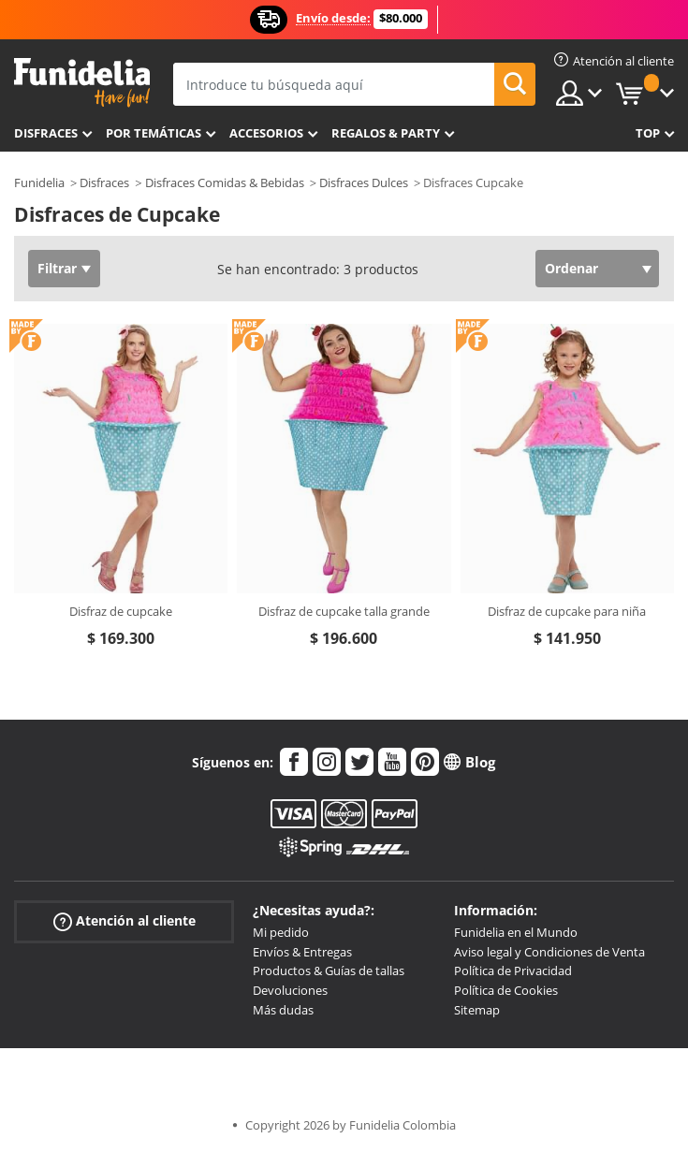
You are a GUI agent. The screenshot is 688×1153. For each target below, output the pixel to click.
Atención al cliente (124, 921)
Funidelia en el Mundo (516, 932)
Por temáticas (153, 132)
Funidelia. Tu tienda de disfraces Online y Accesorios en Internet (82, 83)
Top (648, 132)
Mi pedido (281, 932)
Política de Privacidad (513, 970)
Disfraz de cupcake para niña (567, 611)
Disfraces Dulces (363, 182)
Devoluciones (290, 990)
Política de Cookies (506, 990)
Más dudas (283, 1009)
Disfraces (46, 132)
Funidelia (39, 182)
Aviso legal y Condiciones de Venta (549, 951)
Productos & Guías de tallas (328, 970)
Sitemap (477, 1009)
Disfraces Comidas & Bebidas (224, 182)
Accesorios (266, 132)
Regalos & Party (385, 132)
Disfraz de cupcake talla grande (344, 611)
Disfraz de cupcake (120, 611)
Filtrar (57, 268)
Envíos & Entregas (302, 951)
